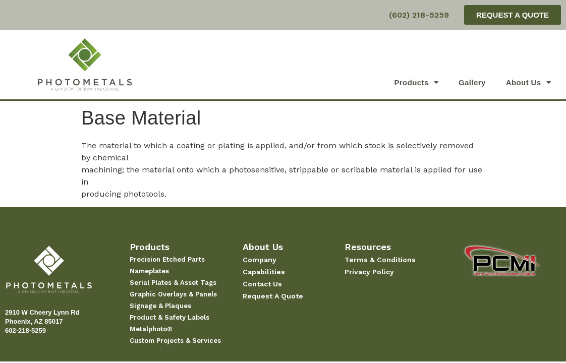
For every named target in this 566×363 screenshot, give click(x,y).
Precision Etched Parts (167, 259)
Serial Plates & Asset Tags (173, 282)
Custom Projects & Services (175, 340)
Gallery (472, 82)
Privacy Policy (369, 272)
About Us (528, 82)
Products (416, 82)
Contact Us (262, 284)
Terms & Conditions (380, 260)
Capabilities (264, 272)
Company (259, 260)
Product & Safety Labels (169, 317)
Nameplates (149, 271)
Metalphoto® (151, 329)
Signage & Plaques (160, 306)
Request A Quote (273, 296)
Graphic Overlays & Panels (173, 294)
